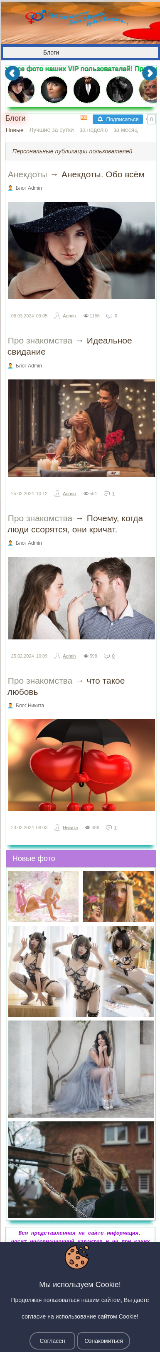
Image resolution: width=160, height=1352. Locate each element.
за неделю (94, 129)
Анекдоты (27, 174)
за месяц (125, 129)
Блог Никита (30, 705)
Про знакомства (40, 340)
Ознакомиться (103, 1341)
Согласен (52, 1341)
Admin (69, 315)
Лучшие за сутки (52, 129)
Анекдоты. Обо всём (103, 174)
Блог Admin (29, 188)
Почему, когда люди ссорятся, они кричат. (75, 523)
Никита (70, 827)
